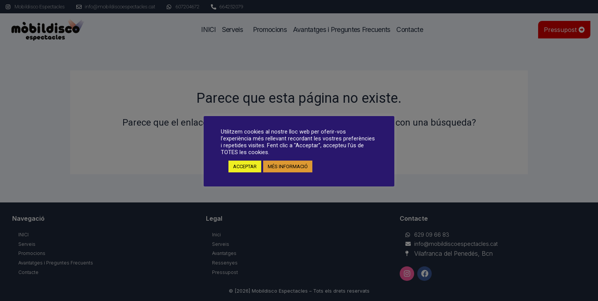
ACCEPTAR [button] (245, 166)
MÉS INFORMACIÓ (288, 166)
